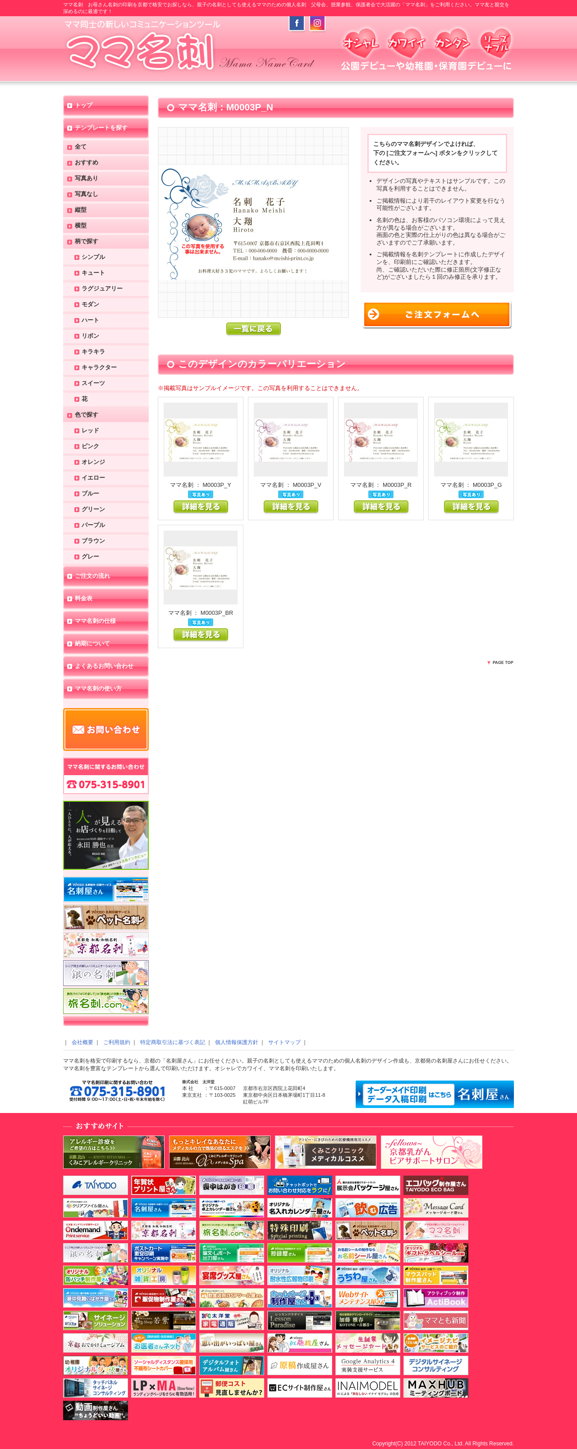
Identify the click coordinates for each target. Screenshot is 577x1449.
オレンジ (93, 462)
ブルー (90, 494)
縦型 (81, 210)
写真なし (86, 194)
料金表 (83, 599)
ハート (90, 320)
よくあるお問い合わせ (104, 666)
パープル (93, 525)
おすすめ (86, 163)
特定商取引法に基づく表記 (172, 1042)
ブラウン (93, 541)
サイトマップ (284, 1042)
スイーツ (93, 383)
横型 (81, 226)
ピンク (90, 447)
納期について (92, 644)
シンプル (93, 257)
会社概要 (82, 1042)
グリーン (93, 510)
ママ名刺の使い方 (98, 689)
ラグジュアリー (102, 289)
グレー (90, 557)
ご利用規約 (116, 1042)
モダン (90, 305)
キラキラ (93, 352)
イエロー (93, 478)
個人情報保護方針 (236, 1042)
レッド (90, 431)
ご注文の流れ (92, 576)
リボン (90, 336)
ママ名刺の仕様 (95, 621)
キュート (93, 273)
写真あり (86, 179)
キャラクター (99, 368)
